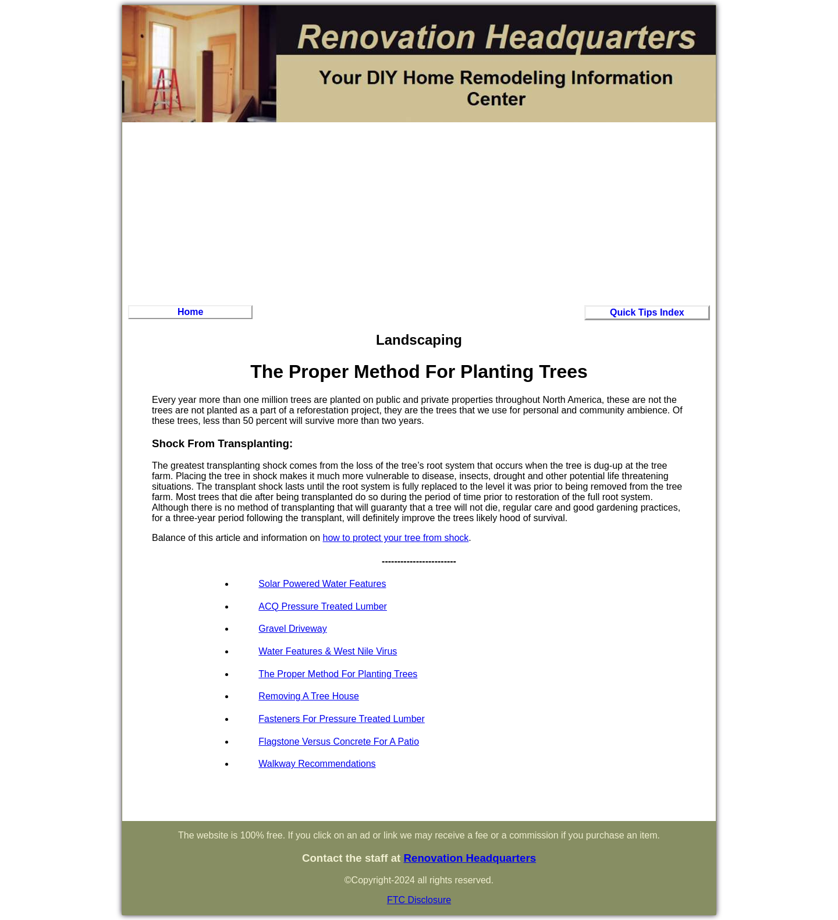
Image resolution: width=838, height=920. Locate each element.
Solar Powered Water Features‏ (322, 584)
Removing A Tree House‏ (308, 696)
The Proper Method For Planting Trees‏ (337, 674)
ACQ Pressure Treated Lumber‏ (322, 606)
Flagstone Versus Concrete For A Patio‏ (338, 741)
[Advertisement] (419, 211)
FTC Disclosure (419, 900)
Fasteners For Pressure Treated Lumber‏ (341, 719)
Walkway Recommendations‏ (316, 764)
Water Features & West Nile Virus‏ (327, 651)
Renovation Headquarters (469, 858)
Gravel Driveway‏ (292, 629)
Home (190, 312)
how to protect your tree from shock (396, 538)
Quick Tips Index (647, 312)
